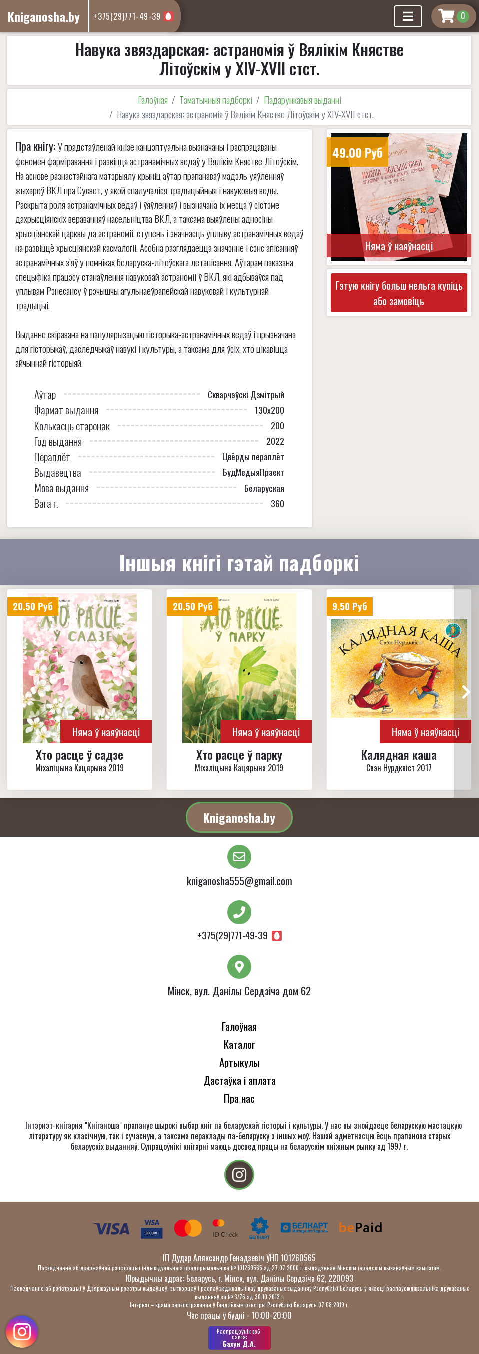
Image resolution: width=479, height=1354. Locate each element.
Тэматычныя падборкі (216, 99)
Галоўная (153, 99)
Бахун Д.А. (240, 1337)
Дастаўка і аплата (240, 1080)
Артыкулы (240, 1062)
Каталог (240, 1044)
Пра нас (239, 1098)
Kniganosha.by (240, 817)
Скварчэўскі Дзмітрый (246, 394)
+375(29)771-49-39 (127, 16)
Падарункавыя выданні (303, 99)
